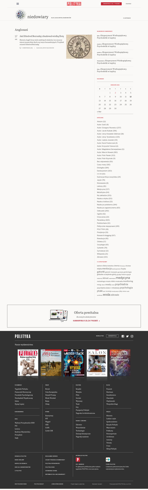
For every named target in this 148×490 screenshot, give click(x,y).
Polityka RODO (50, 467)
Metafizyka (101, 193)
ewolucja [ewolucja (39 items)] (107, 269)
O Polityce (18, 471)
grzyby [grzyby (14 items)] (119, 275)
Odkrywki (100, 211)
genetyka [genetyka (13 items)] (120, 273)
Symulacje (101, 251)
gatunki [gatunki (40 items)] (101, 272)
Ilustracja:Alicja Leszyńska (107, 178)
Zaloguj (128, 3)
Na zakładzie (102, 196)
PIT (46, 419)
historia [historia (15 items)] (124, 275)
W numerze (18, 385)
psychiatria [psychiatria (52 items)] (121, 285)
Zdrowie (100, 258)
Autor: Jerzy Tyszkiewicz (106, 137)
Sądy (16, 438)
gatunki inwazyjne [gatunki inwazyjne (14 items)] (111, 273)
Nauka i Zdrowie (81, 421)
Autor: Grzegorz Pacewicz (106, 128)
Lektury (100, 187)
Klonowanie (101, 184)
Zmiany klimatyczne (83, 434)
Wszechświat (80, 428)
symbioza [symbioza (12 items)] (99, 296)
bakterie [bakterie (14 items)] (100, 266)
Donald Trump (50, 395)
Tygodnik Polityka (21, 389)
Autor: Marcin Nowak (105, 153)
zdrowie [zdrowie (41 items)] (115, 295)
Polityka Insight (39, 484)
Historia (109, 416)
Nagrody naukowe (82, 437)
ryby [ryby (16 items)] (120, 292)
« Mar (99, 112)
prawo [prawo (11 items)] (113, 285)
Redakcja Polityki (20, 456)
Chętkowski (110, 401)
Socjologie (101, 245)
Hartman (109, 392)
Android (81, 465)
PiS (16, 426)
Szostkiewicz (111, 395)
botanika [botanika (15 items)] (110, 266)
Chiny (47, 404)
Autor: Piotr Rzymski (105, 159)
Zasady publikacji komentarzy (55, 460)
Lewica (17, 429)
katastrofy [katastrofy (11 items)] (99, 279)
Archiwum (110, 437)
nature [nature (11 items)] (103, 285)
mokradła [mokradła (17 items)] (119, 282)
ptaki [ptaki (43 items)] (100, 291)
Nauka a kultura (103, 202)
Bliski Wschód (50, 398)
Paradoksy (101, 221)
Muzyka (79, 392)
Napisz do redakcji (21, 464)
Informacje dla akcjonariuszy (55, 475)
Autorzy (109, 440)
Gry (77, 407)
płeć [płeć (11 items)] (104, 292)
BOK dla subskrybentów (23, 467)
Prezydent (18, 435)
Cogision (77, 484)
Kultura (78, 385)
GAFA (47, 428)
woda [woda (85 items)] (106, 295)
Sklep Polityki (111, 449)
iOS (77, 465)
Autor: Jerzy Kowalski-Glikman (108, 134)
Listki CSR (49, 431)
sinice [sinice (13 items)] (124, 292)
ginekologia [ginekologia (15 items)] (128, 273)
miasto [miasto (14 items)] (108, 282)
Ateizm (99, 122)
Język (99, 181)
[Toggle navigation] (18, 4)
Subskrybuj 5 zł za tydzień (85, 321)
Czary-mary (101, 165)
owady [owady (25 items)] (108, 285)
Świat (47, 385)
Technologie (80, 431)
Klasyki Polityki (112, 425)
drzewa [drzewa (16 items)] (128, 266)
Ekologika (100, 168)
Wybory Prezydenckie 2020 (25, 423)
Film (77, 395)
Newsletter (100, 336)
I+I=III (99, 174)
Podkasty (109, 431)
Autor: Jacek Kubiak (104, 131)
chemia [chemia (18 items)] (116, 266)
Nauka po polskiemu (105, 205)
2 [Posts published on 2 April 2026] (115, 93)
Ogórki (99, 214)
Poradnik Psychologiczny (24, 395)
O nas (108, 446)
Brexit (47, 389)
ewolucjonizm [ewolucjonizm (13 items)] (116, 269)
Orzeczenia (101, 218)
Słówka (100, 242)
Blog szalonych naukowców (45, 48)
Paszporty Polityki (82, 410)
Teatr (78, 404)
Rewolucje (101, 239)
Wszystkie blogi (112, 404)
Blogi (108, 385)
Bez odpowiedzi (103, 162)
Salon (17, 401)
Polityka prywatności (52, 464)
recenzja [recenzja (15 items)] (109, 292)
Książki (78, 389)
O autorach (127, 18)
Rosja (47, 401)
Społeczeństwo (111, 422)
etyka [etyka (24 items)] (99, 269)
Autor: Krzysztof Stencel (106, 147)
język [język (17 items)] (129, 275)
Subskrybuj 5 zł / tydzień (111, 3)
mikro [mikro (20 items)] (113, 282)
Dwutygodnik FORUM (21, 484)
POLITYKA (101, 230)
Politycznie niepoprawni (106, 227)
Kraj (16, 419)
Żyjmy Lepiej (19, 404)
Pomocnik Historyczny (23, 392)
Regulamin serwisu (51, 456)
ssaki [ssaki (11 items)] (128, 292)
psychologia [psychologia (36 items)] (126, 288)
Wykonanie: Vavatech (97, 484)
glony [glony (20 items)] (114, 275)
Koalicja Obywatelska (22, 432)
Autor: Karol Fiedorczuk (106, 144)
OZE (47, 425)
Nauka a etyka (102, 199)
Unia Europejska (51, 392)
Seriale (78, 398)
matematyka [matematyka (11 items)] (112, 279)
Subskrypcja (112, 336)
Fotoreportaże (111, 434)
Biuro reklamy (19, 460)
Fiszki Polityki (110, 465)
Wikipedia (101, 254)
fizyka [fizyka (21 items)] (123, 269)
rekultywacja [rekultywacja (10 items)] (115, 292)
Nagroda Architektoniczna (85, 414)
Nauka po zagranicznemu (106, 208)
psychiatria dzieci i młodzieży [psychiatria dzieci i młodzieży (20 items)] (108, 289)
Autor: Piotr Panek (104, 156)
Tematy (109, 443)
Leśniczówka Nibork (57, 484)
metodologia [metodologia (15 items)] (101, 282)
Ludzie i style (111, 419)
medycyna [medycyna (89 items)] (123, 278)
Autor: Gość (101, 125)
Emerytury (49, 416)
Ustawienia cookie (51, 471)
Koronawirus (19, 412)
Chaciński (110, 398)
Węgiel (47, 422)
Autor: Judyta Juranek (105, 141)
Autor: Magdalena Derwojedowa (109, 150)
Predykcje (101, 233)
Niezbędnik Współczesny (24, 398)
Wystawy (79, 401)
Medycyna (101, 190)
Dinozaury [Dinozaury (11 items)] (122, 266)
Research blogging (104, 236)
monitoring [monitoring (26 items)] (128, 282)
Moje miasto (110, 428)
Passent (109, 389)
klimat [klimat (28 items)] (105, 279)
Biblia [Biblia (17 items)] (105, 266)
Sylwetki (100, 248)
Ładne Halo (81, 484)
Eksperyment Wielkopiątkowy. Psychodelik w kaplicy (112, 37)
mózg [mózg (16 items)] (99, 285)
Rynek (47, 412)
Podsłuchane (102, 224)
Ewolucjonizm (102, 171)
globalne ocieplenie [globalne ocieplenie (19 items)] (104, 275)
